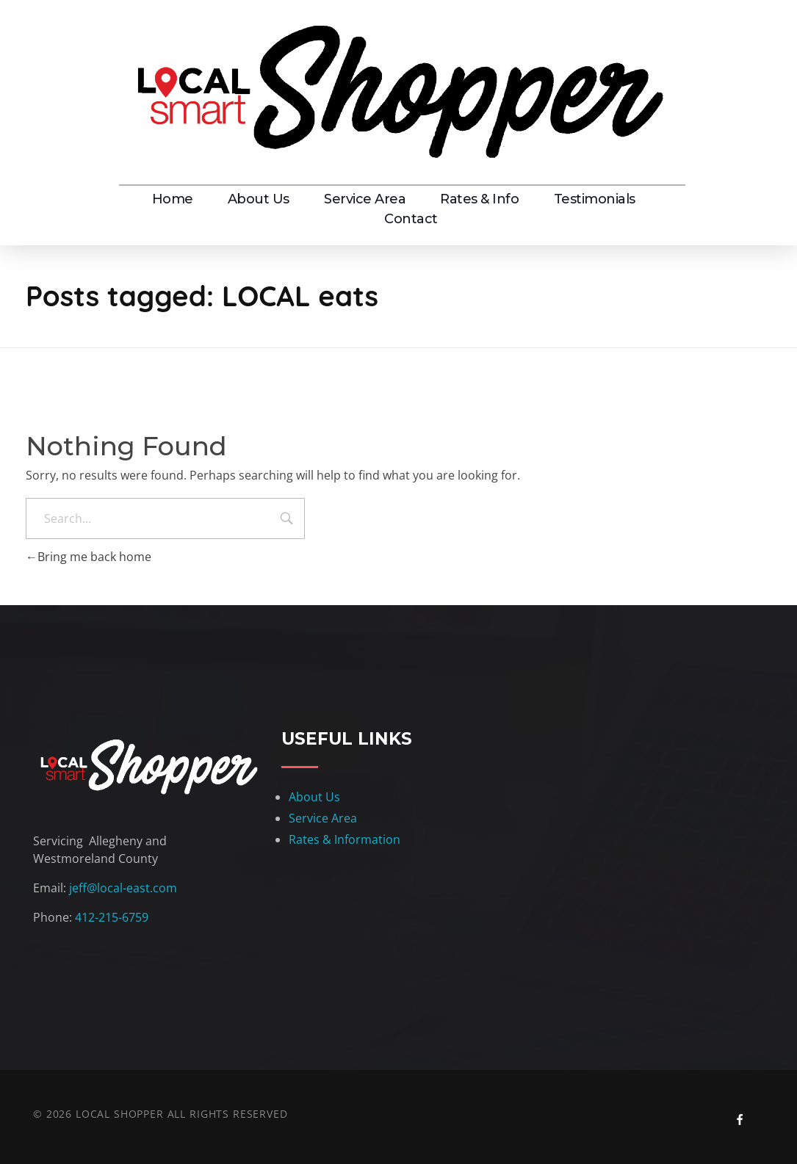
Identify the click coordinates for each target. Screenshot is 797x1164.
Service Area (323, 818)
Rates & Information (344, 839)
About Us (314, 797)
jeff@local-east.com (123, 888)
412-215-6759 (111, 917)
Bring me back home (88, 557)
